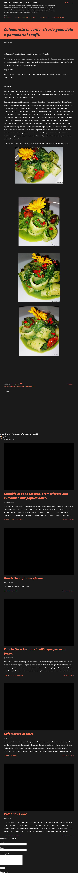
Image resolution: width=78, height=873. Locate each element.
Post (3, 436)
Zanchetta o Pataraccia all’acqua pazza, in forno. (35, 651)
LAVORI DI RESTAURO (58, 17)
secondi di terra (44, 17)
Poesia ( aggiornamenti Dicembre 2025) (25, 17)
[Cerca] (67, 3)
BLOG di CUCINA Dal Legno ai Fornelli (22, 2)
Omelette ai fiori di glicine (23, 578)
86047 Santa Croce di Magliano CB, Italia (23, 386)
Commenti (5, 438)
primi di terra (14, 384)
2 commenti (14, 591)
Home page (7, 17)
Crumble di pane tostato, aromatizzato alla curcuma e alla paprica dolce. (36, 496)
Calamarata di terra (18, 734)
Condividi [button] (69, 384)
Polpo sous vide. (16, 814)
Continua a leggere (68, 520)
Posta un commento (17, 520)
